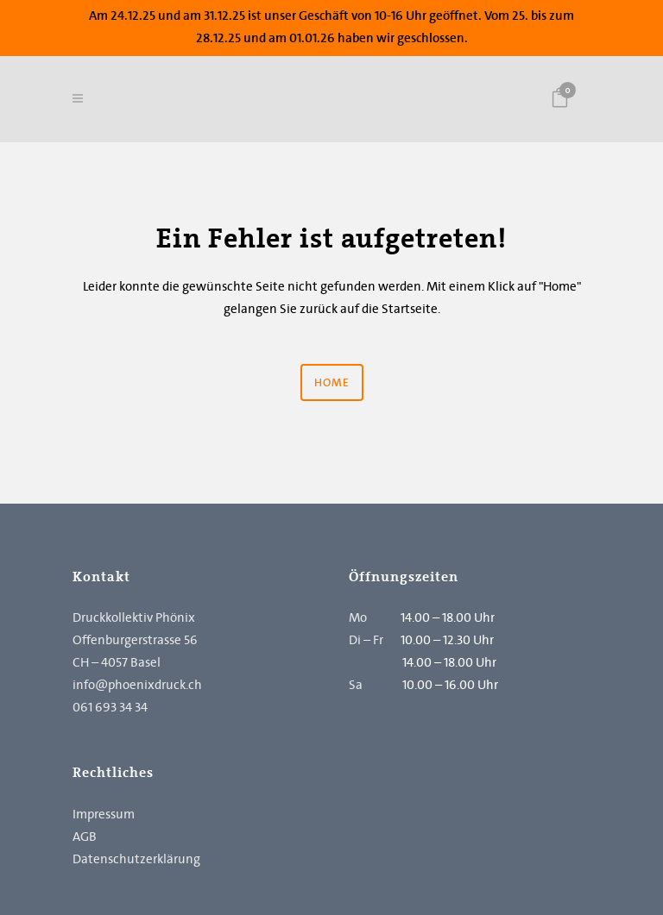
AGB (85, 836)
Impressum (104, 814)
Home (332, 382)
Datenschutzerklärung (136, 859)
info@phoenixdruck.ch (137, 684)
